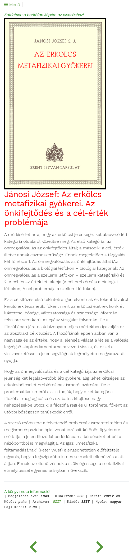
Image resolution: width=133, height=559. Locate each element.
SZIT (57, 502)
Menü (12, 4)
